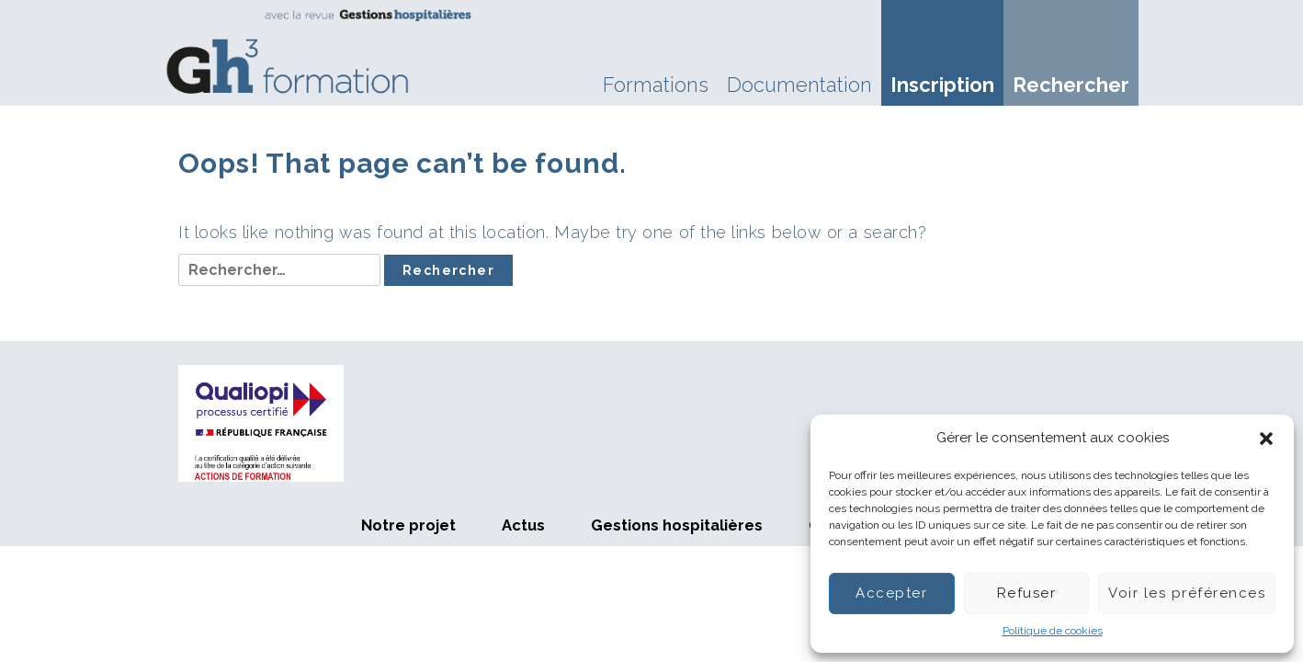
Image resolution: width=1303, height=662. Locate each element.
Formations (655, 85)
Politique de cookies (1053, 630)
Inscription (942, 85)
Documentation (799, 85)
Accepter (891, 593)
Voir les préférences (1186, 593)
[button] (1266, 438)
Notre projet (408, 525)
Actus (523, 525)
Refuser (1027, 593)
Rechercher (1071, 85)
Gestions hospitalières (677, 525)
